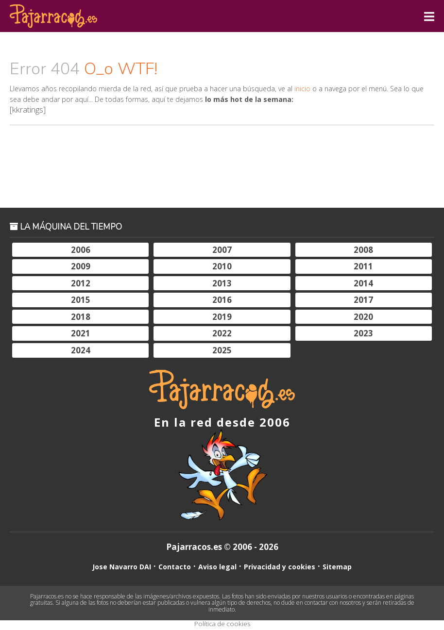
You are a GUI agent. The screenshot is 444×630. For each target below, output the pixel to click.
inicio (302, 88)
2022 (222, 333)
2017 (363, 299)
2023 (363, 333)
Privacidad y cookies (279, 566)
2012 (80, 283)
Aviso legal (217, 566)
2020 (363, 316)
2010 (222, 266)
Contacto (174, 566)
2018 (80, 316)
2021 (80, 333)
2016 (222, 299)
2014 (363, 283)
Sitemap (337, 566)
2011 (363, 266)
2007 (222, 249)
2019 (222, 316)
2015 (80, 299)
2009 (80, 266)
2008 (363, 249)
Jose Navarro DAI (121, 566)
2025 (222, 350)
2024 (80, 350)
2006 (80, 249)
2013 (222, 283)
